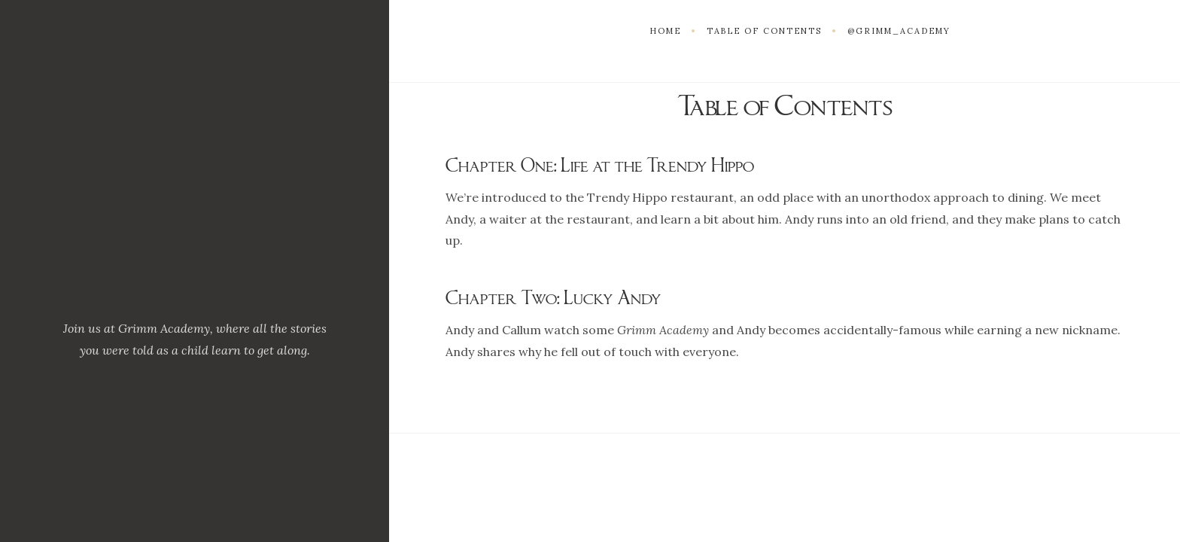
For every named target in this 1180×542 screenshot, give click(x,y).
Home (665, 31)
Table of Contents (764, 31)
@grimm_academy (898, 31)
